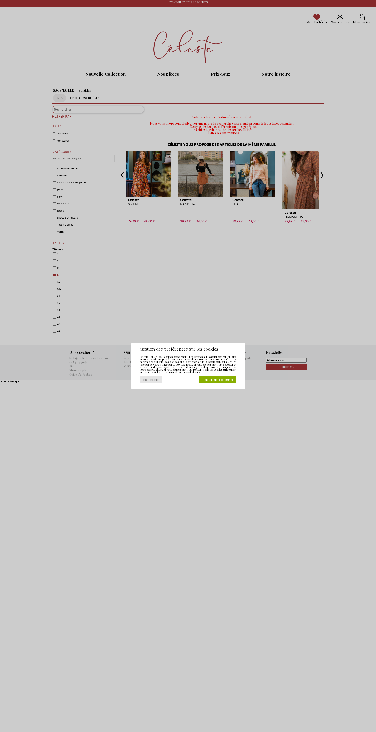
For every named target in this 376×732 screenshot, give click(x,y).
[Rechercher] (137, 111)
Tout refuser (151, 379)
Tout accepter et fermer (217, 379)
